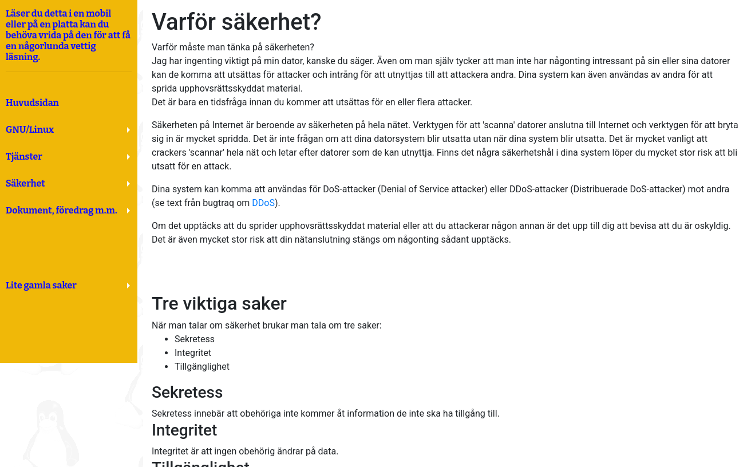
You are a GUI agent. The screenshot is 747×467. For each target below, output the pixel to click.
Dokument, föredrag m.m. (61, 210)
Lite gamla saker (41, 285)
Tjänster (24, 156)
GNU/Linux (30, 129)
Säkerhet (25, 183)
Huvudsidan (32, 102)
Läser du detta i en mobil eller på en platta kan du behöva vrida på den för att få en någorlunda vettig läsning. (69, 40)
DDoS (263, 202)
